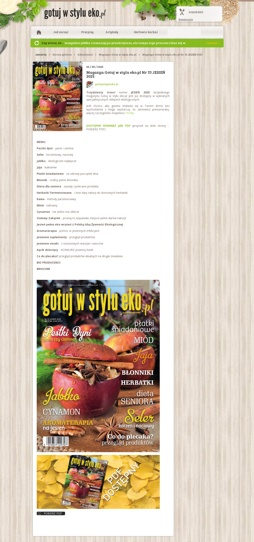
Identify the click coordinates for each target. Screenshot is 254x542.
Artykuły (112, 32)
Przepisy (87, 32)
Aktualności (85, 54)
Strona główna (62, 54)
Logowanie (196, 11)
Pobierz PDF (50, 513)
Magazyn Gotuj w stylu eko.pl (118, 54)
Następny (37, 43)
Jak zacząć (60, 32)
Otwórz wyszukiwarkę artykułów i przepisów (212, 32)
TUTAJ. (129, 113)
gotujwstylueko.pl (102, 84)
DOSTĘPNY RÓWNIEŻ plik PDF (108, 126)
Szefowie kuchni (146, 32)
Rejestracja (185, 19)
